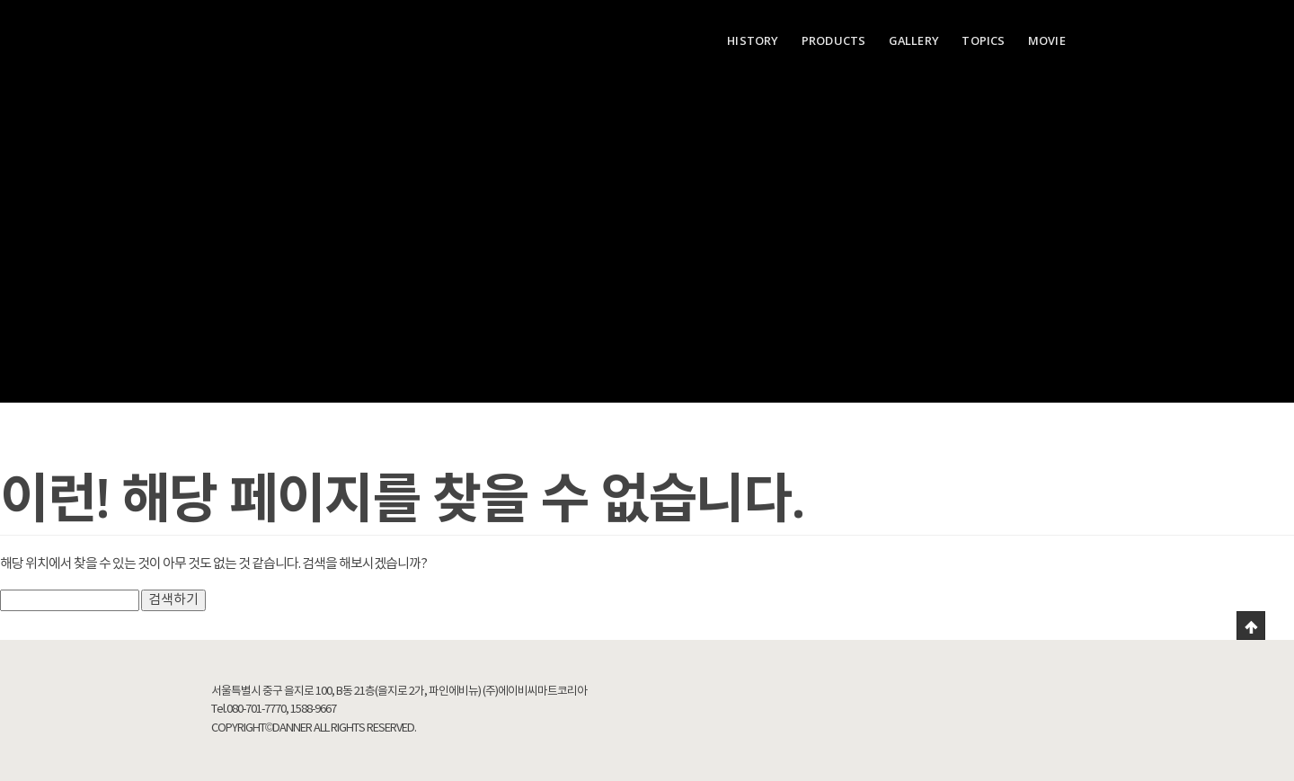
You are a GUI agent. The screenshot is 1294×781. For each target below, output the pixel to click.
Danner (265, 36)
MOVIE (1047, 40)
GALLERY (914, 40)
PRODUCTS (833, 40)
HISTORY (752, 40)
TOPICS (983, 40)
